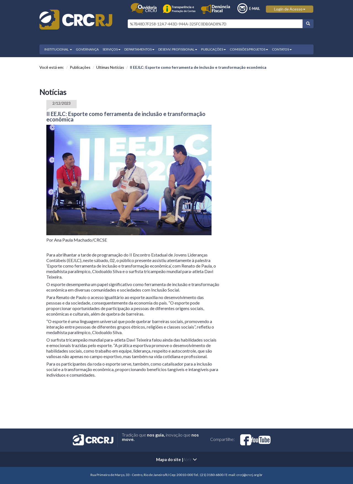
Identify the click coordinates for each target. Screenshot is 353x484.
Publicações (80, 67)
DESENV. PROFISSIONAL (177, 49)
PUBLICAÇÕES (213, 49)
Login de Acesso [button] (289, 9)
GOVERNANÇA (87, 49)
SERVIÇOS (112, 49)
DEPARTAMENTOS (139, 49)
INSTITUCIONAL (58, 49)
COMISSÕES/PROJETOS (249, 49)
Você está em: (51, 67)
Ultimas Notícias (110, 67)
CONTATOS (282, 49)
